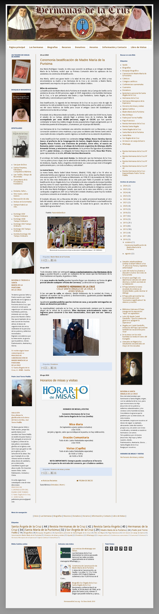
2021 (125, 203)
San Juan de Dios (20, 165)
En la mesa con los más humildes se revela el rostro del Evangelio (134, 337)
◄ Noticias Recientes (49, 481)
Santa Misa (126, 135)
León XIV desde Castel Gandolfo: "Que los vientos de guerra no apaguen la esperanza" (134, 320)
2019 (125, 209)
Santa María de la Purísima (133, 132)
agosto (128, 254)
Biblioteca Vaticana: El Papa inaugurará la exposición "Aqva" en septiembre (133, 311)
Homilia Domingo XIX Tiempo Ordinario (22, 235)
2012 (125, 233)
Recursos (66, 47)
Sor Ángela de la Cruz (130, 138)
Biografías (52, 47)
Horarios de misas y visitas (59, 380)
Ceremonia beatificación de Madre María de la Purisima (135, 247)
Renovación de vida (21, 199)
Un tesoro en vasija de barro (133, 141)
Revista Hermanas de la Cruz (133, 124)
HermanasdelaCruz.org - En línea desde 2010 (79, 601)
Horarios (94, 47)
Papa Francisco (128, 121)
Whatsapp (126, 144)
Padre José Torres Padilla (132, 118)
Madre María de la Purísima (60, 257)
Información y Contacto (114, 47)
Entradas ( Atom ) (58, 485)
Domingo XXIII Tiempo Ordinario (21, 220)
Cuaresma (126, 87)
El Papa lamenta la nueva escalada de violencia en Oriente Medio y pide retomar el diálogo (134, 290)
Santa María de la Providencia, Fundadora (20, 182)
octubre (128, 242)
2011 (125, 236)
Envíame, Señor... (20, 191)
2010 (125, 239)
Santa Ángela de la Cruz (131, 129)
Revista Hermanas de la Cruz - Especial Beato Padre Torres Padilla (134, 173)
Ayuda (124, 65)
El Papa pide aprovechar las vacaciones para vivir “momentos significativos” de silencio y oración (134, 299)
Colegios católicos (129, 81)
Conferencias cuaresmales (132, 84)
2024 (125, 192)
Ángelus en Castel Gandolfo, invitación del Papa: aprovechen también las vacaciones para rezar (135, 329)
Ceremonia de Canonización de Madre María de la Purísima (84, 567)
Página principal (17, 47)
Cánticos (125, 79)
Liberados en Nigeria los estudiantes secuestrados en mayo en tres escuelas (133, 344)
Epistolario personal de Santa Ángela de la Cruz (134, 94)
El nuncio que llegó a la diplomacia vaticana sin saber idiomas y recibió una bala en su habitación (134, 281)
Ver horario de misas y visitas (132, 457)
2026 (125, 186)
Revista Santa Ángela (130, 126)
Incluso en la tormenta (23, 202)
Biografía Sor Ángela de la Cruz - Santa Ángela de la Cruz (85, 584)
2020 (125, 206)
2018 (125, 213)
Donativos (80, 47)
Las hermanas (36, 47)
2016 (125, 219)
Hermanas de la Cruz (130, 98)
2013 (125, 229)
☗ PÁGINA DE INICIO (85, 481)
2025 (125, 189)
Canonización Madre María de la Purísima (26, 535)
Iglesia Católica (128, 109)
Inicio (36, 516)
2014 (125, 226)
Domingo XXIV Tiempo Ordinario (21, 215)
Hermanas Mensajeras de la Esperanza (23, 537)
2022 (125, 199)
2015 (125, 223)
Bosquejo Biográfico (130, 71)
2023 (125, 196)
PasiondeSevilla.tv (58, 213)
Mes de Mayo (127, 115)
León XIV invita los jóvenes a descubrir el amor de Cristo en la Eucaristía (134, 273)
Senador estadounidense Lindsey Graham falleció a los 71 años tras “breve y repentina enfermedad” (134, 265)
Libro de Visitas (138, 47)
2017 (125, 216)
